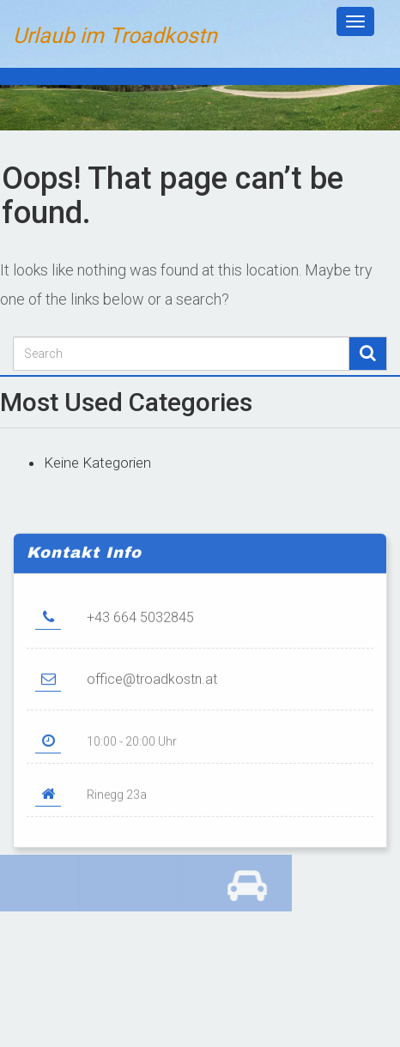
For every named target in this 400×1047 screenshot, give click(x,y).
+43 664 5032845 (140, 628)
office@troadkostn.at (152, 690)
